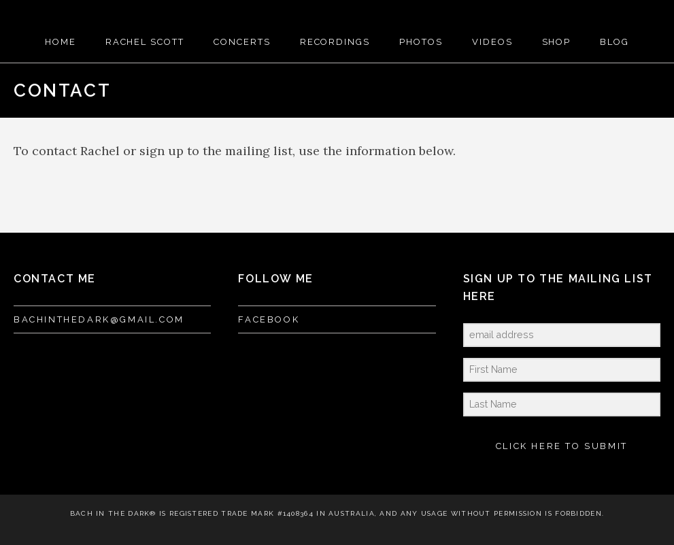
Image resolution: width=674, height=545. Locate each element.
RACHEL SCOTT (144, 42)
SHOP (556, 42)
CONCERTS (242, 42)
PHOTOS (421, 42)
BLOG (614, 42)
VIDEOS (492, 42)
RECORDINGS (335, 42)
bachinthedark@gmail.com (99, 319)
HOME (60, 42)
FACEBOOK (268, 319)
